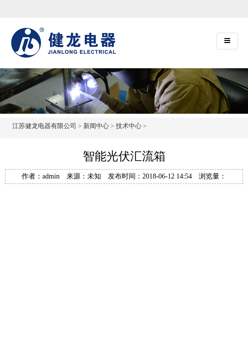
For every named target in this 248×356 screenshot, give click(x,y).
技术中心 (129, 126)
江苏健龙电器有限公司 (44, 126)
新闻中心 (96, 126)
